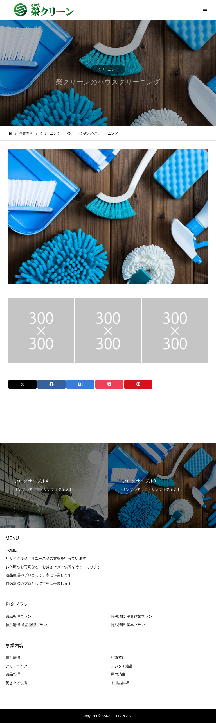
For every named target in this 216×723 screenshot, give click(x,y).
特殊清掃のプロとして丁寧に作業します (38, 583)
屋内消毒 (118, 674)
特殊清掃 (13, 658)
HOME (11, 550)
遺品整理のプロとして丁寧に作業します (38, 575)
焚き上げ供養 (17, 683)
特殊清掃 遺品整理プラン (26, 625)
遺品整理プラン (18, 616)
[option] (108, 216)
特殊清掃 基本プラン (128, 625)
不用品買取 (120, 683)
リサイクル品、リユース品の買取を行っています (46, 558)
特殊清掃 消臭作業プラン (131, 616)
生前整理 (118, 658)
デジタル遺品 (122, 666)
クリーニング (108, 69)
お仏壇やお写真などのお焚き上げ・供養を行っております (53, 567)
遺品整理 (13, 674)
